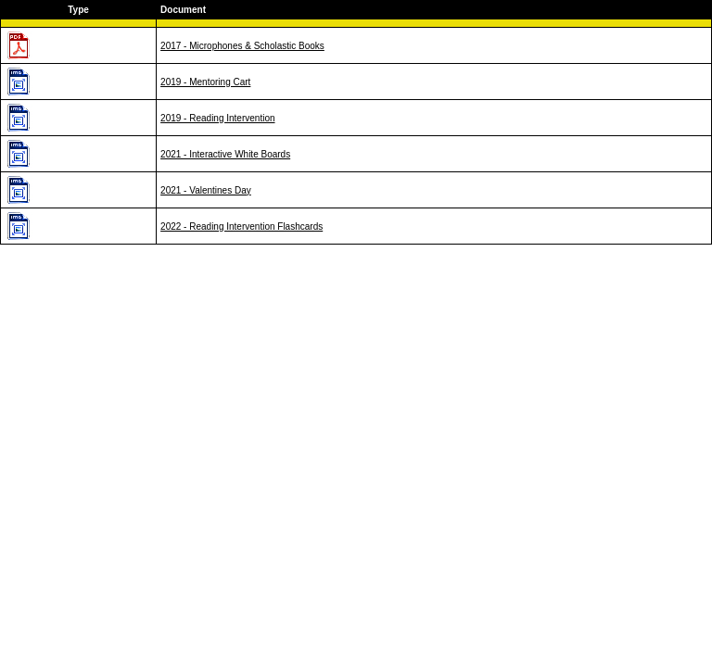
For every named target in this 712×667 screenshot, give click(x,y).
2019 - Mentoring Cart (205, 82)
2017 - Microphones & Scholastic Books (242, 46)
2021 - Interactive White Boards (225, 154)
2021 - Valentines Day (205, 190)
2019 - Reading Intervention (217, 118)
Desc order (684, 10)
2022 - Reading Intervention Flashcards (241, 226)
